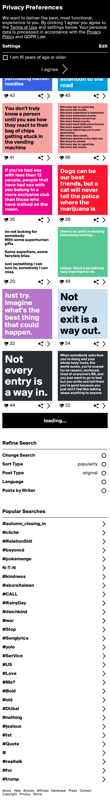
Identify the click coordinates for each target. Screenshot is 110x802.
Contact (86, 791)
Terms (37, 794)
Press (73, 791)
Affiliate (42, 791)
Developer (58, 791)
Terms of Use (23, 27)
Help (17, 791)
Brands (28, 791)
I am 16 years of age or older (38, 57)
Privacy (25, 794)
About (6, 791)
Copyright (9, 794)
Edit (103, 46)
